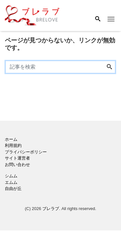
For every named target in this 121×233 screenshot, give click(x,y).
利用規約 (13, 145)
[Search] (97, 19)
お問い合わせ (17, 164)
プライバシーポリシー (26, 152)
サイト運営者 (17, 158)
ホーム (11, 139)
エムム (11, 182)
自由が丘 (13, 188)
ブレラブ (50, 208)
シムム (11, 175)
